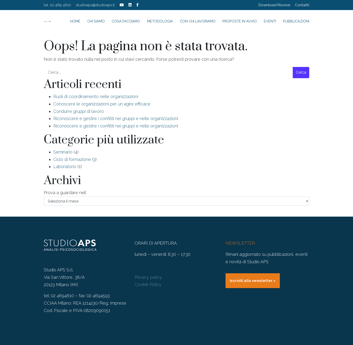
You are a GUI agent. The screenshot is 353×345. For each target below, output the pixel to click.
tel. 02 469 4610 (57, 5)
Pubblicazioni (296, 21)
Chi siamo (96, 21)
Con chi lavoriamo (197, 21)
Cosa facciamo (126, 21)
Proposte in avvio (239, 21)
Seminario (62, 151)
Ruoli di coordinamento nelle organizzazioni (95, 96)
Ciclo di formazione (72, 159)
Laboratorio (64, 166)
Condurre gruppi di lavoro (78, 111)
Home (75, 21)
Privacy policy (148, 277)
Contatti (302, 5)
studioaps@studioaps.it (95, 5)
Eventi (270, 21)
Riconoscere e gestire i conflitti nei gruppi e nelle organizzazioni (115, 118)
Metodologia (160, 21)
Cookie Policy (148, 284)
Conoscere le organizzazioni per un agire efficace (101, 103)
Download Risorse (274, 5)
